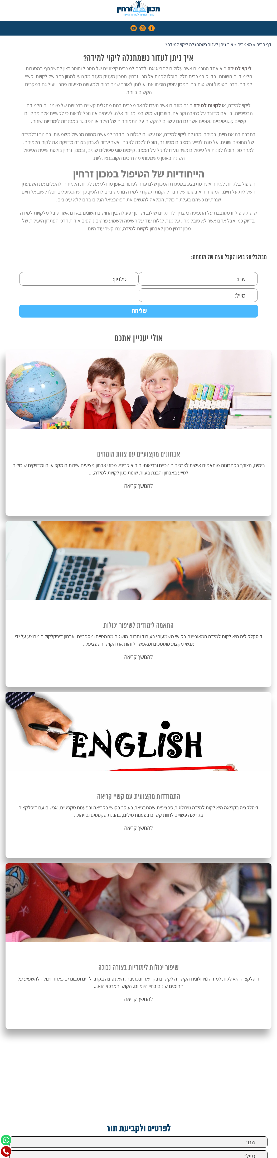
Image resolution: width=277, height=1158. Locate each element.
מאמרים (244, 44)
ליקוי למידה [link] (239, 68)
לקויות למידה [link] (207, 105)
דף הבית (263, 44)
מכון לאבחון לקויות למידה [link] (147, 228)
